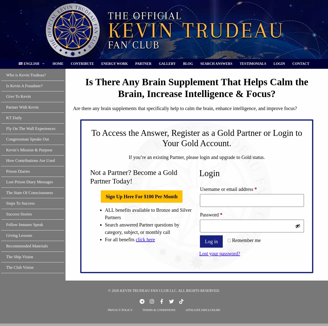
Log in (211, 241)
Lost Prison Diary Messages (29, 182)
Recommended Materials (27, 246)
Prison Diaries (18, 171)
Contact (300, 64)
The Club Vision (20, 267)
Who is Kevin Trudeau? (26, 75)
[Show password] (298, 226)
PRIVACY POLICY (120, 310)
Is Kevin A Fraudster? (24, 86)
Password (220, 213)
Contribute (82, 64)
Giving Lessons (19, 235)
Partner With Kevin (22, 107)
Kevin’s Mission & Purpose (29, 150)
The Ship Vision (19, 257)
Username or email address (237, 188)
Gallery (167, 64)
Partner (143, 64)
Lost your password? (219, 253)
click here (145, 239)
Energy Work (114, 64)
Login (279, 64)
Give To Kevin (18, 96)
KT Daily (14, 117)
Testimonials (253, 64)
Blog (188, 64)
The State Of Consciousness (29, 192)
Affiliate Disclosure (202, 310)
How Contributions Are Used (30, 160)
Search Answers (216, 64)
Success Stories (19, 214)
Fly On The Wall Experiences (30, 128)
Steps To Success (20, 203)
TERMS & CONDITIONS (159, 310)
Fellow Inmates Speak (24, 224)
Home (57, 64)
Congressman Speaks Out (27, 139)
